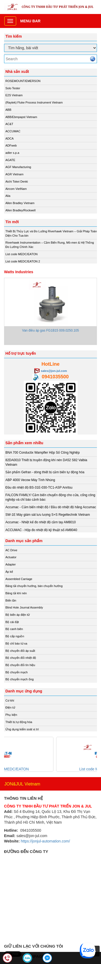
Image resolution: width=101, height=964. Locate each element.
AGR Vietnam (14, 174)
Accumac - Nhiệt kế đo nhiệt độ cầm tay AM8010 (40, 522)
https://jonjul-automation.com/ (45, 841)
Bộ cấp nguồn (14, 636)
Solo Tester (12, 88)
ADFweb (11, 145)
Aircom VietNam (16, 188)
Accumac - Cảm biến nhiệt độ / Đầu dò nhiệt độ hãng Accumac (50, 507)
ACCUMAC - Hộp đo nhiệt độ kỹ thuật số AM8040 (41, 530)
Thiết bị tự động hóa (18, 722)
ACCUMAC (12, 131)
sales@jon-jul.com (54, 370)
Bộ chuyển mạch (16, 672)
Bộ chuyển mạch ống (19, 679)
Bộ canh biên (14, 629)
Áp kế (9, 571)
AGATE (10, 160)
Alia (7, 195)
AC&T (9, 124)
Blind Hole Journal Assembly (24, 607)
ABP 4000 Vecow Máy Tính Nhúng (30, 480)
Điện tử (10, 707)
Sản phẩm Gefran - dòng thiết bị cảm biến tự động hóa (44, 472)
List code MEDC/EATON (21, 254)
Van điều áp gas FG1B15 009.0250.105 (50, 330)
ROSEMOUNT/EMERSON (22, 81)
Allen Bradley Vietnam (19, 203)
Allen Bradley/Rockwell (20, 210)
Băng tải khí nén (16, 593)
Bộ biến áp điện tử (17, 614)
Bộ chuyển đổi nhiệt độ (20, 657)
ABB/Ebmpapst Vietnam (21, 117)
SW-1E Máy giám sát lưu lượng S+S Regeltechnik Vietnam (47, 515)
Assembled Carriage (18, 579)
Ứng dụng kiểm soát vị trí (22, 729)
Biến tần (10, 600)
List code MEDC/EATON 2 (22, 261)
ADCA (9, 138)
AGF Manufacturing (18, 167)
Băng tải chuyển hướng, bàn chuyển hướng (33, 586)
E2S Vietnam (14, 95)
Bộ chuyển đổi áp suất (20, 650)
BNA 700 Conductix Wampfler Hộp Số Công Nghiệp (42, 452)
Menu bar (30, 21)
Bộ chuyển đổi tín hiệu (20, 665)
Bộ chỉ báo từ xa (16, 643)
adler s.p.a (12, 152)
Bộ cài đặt (12, 622)
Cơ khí (9, 700)
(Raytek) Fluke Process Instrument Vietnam (34, 102)
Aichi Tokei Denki (16, 181)
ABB (8, 109)
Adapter (10, 564)
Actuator (10, 557)
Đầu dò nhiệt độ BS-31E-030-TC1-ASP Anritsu (38, 487)
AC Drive (11, 550)
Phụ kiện (11, 714)
